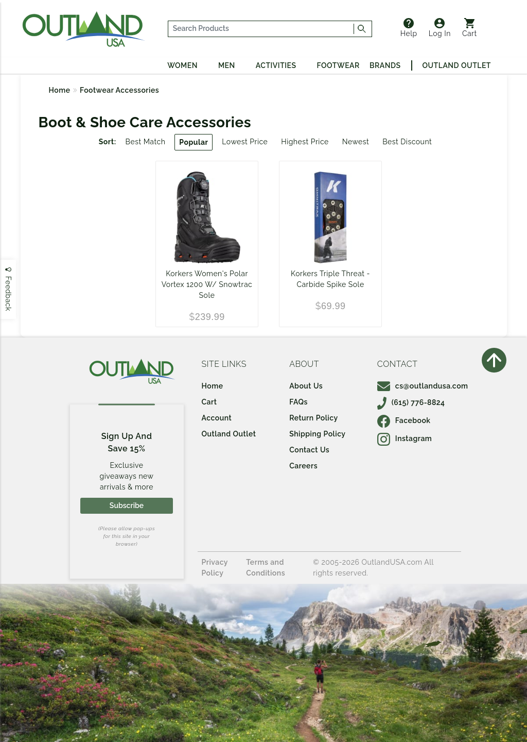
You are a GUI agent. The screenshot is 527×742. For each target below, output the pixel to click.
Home (60, 90)
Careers (303, 466)
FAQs (298, 402)
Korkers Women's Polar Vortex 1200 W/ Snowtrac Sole (207, 284)
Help (408, 28)
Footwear (338, 65)
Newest (356, 142)
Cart (469, 28)
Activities (276, 65)
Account (217, 418)
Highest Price (304, 142)
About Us (306, 386)
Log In (440, 28)
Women (182, 65)
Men (226, 65)
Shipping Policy (317, 434)
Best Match (146, 142)
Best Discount (407, 142)
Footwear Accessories (119, 90)
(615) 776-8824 (411, 402)
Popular (193, 142)
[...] (261, 29)
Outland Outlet (457, 65)
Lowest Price (245, 142)
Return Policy (313, 418)
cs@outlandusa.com (422, 386)
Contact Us (309, 450)
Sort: (107, 142)
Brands (385, 65)
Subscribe (127, 505)
